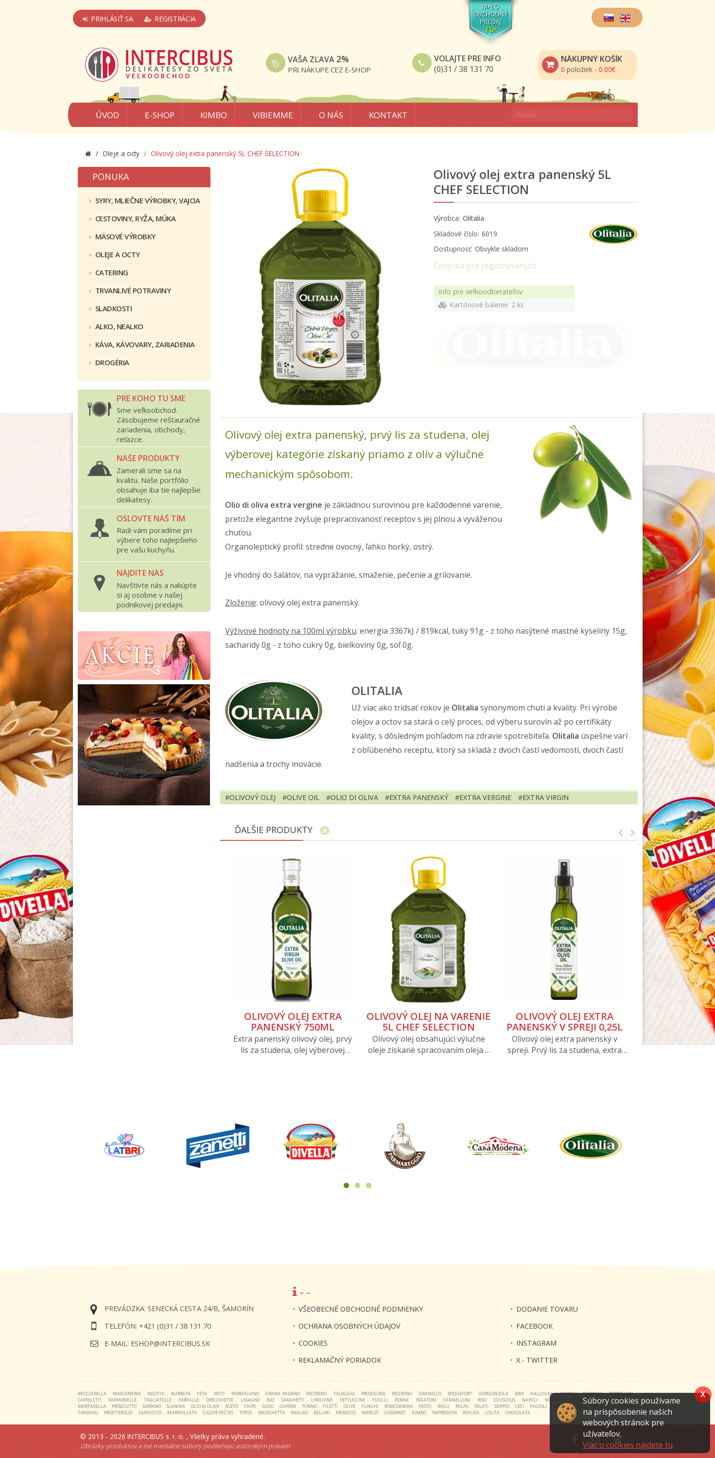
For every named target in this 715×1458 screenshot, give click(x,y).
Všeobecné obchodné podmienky (360, 1309)
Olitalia (473, 218)
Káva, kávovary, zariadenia (142, 344)
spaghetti (292, 1400)
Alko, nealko (116, 326)
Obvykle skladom (501, 248)
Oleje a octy (114, 254)
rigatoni (426, 1400)
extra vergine (485, 797)
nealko (299, 1412)
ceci (519, 1406)
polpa (462, 1406)
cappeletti (90, 1400)
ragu (443, 1406)
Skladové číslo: (456, 233)
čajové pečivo (218, 1412)
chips (250, 1406)
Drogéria (109, 362)
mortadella (92, 1406)
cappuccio (150, 1412)
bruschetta (271, 1412)
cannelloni (457, 1400)
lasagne (250, 1400)
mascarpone (127, 1393)
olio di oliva (354, 797)
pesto (425, 1406)
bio (270, 1400)
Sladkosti (110, 308)
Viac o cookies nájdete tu (628, 1445)
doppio (501, 1406)
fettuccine (352, 1400)
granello (430, 1393)
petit (219, 1393)
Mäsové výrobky (122, 236)
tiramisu (88, 1412)
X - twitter (537, 1360)
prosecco (346, 1412)
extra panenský (418, 797)
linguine (321, 1400)
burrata (181, 1393)
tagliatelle (158, 1400)
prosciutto (124, 1406)
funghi (370, 1406)
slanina (176, 1406)
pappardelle (122, 1400)
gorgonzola (493, 1393)
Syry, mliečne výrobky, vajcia (144, 200)
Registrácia (170, 18)
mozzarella (92, 1393)
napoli (530, 1400)
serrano (151, 1406)
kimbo (419, 1412)
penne (402, 1400)
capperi (287, 1406)
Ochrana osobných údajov (349, 1326)
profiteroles (118, 1412)
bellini (322, 1412)
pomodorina (398, 1406)
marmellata (182, 1412)
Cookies (313, 1343)
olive (349, 1406)
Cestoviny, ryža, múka (132, 218)
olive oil (303, 797)
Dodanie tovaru (547, 1309)
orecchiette (219, 1400)
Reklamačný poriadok (339, 1360)
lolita (492, 1412)
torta (245, 1412)
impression (444, 1412)
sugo (268, 1406)
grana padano (282, 1393)
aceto (231, 1406)
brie (519, 1393)
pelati (481, 1406)
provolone (373, 1393)
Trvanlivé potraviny (130, 290)
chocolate (518, 1412)
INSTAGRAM (536, 1343)
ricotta (155, 1393)
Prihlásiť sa (108, 18)
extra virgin (546, 797)
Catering (108, 272)
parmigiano (245, 1393)
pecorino (316, 1393)
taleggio (344, 1393)
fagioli (538, 1406)
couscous (504, 1400)
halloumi (542, 1393)
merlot (370, 1412)
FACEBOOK (534, 1326)
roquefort (460, 1393)
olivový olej (252, 797)
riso (482, 1400)
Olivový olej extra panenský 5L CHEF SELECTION (522, 182)
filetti (330, 1406)
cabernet (395, 1412)
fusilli (380, 1400)
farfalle (188, 1400)
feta (202, 1393)
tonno (309, 1406)
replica (471, 1412)
